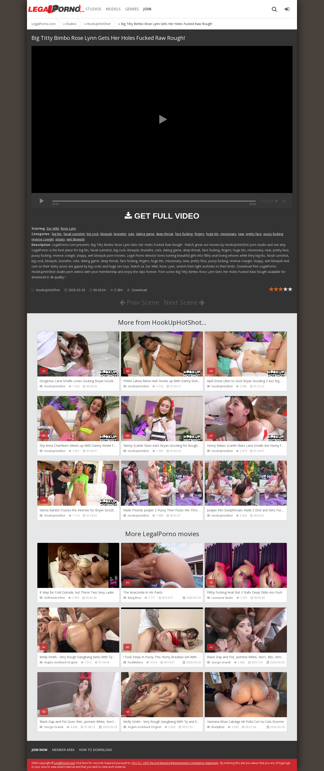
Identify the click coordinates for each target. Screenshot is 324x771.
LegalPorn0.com (64, 763)
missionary (228, 234)
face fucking (184, 234)
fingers (199, 234)
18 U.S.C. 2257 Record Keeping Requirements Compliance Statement (174, 763)
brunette (120, 234)
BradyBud (218, 727)
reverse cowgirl (43, 239)
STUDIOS (93, 9)
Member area (63, 750)
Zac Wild (52, 228)
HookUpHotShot (48, 290)
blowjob (106, 234)
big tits (57, 234)
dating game (145, 234)
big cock (93, 234)
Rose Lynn (68, 228)
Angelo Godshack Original (60, 662)
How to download (95, 750)
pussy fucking (273, 234)
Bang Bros (134, 598)
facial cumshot (74, 234)
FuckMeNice (135, 662)
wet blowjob (76, 239)
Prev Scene (139, 302)
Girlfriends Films (54, 598)
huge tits (212, 234)
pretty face (254, 234)
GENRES (132, 9)
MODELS (113, 9)
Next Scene (184, 302)
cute (131, 234)
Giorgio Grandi (221, 662)
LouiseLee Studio (222, 598)
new (241, 234)
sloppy (60, 239)
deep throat (164, 234)
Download (137, 290)
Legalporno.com (56, 9)
